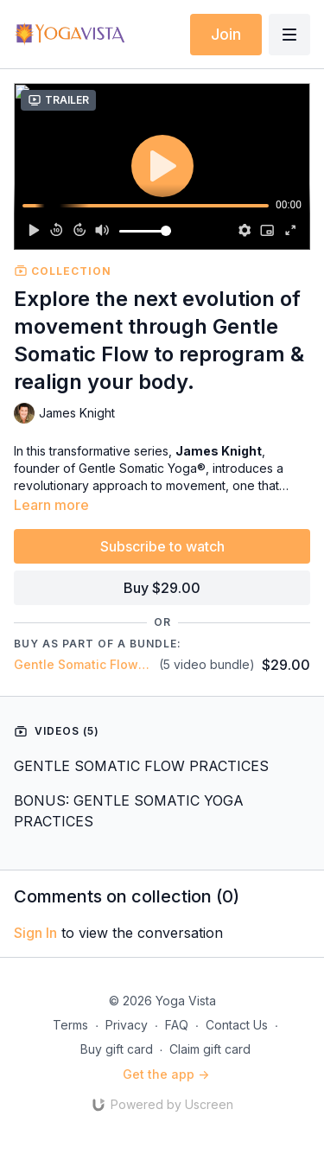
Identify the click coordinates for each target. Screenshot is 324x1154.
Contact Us (237, 1024)
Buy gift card (116, 1049)
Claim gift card (210, 1049)
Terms (70, 1024)
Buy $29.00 (162, 587)
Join (226, 34)
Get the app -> (166, 1074)
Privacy (126, 1024)
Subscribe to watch (162, 546)
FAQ (176, 1024)
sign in (35, 932)
